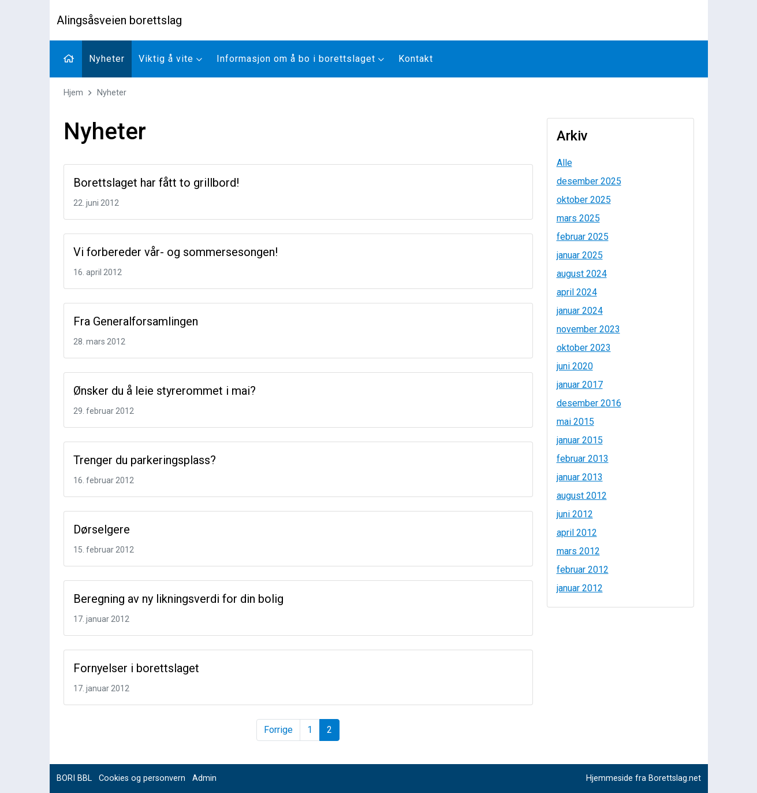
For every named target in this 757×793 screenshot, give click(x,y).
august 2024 (582, 273)
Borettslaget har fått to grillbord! (156, 183)
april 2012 (577, 532)
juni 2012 (575, 514)
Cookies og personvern (142, 778)
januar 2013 (580, 477)
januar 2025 (580, 255)
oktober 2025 (584, 199)
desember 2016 (589, 403)
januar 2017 (580, 384)
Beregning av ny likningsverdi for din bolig (178, 599)
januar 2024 (580, 310)
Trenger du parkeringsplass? (144, 460)
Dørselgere (101, 529)
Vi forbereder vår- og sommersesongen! (175, 252)
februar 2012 (583, 569)
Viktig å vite (171, 58)
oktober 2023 (584, 347)
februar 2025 (583, 236)
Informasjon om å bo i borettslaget (301, 58)
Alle (564, 162)
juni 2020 (575, 366)
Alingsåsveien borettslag (119, 20)
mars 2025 (578, 218)
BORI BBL (74, 778)
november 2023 (588, 329)
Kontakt (415, 58)
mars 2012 (578, 551)
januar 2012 (580, 588)
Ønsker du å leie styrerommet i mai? (164, 391)
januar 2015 (580, 440)
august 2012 (582, 495)
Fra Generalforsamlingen (135, 321)
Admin (204, 778)
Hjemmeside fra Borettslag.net (643, 778)
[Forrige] (278, 730)
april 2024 (577, 292)
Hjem (73, 93)
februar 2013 (583, 458)
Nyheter (107, 58)
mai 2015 (575, 421)
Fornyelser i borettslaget (136, 668)
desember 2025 (589, 181)
